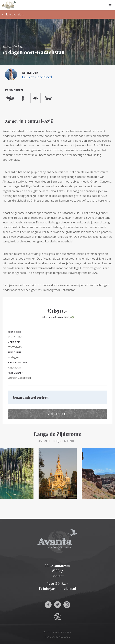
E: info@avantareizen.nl (57, 588)
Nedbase (64, 636)
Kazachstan (14, 367)
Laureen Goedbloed (37, 77)
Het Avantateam (57, 565)
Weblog (57, 570)
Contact (57, 575)
